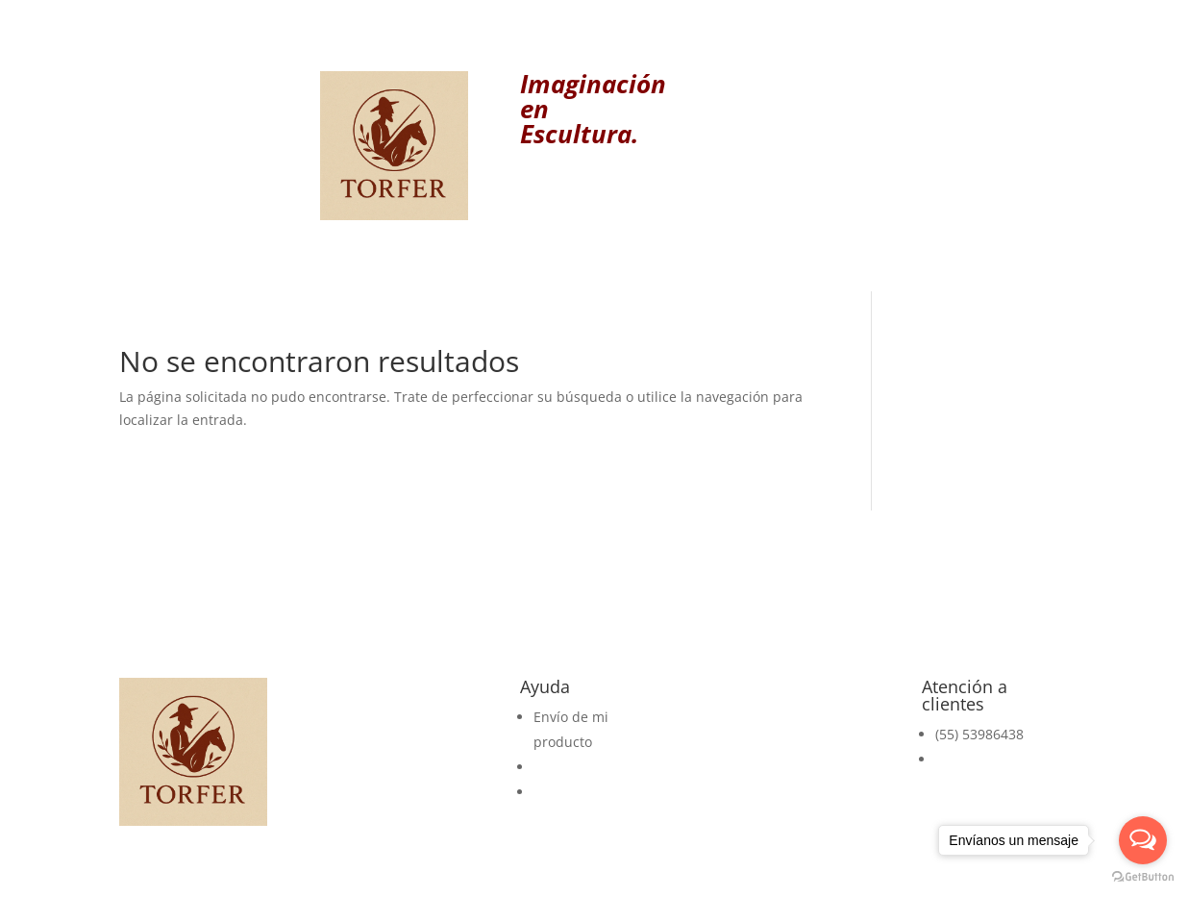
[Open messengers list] (1143, 840)
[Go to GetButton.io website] (1143, 877)
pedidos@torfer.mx (997, 759)
